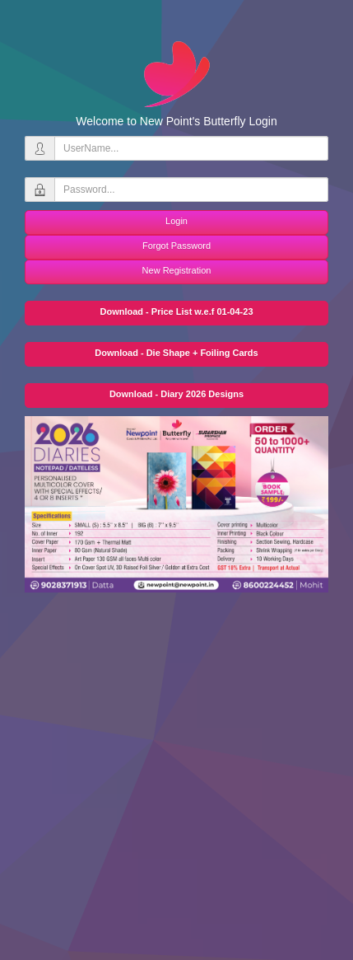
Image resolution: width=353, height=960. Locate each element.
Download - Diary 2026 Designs (176, 394)
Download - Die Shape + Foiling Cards (176, 353)
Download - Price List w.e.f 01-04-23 (176, 311)
